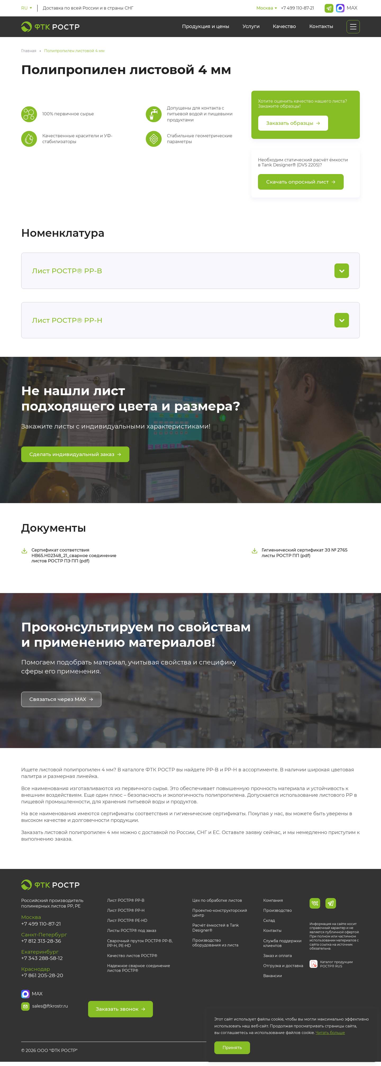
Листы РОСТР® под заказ (131, 931)
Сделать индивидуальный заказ (77, 456)
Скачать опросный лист (302, 183)
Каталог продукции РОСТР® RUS (336, 965)
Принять (232, 1047)
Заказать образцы (295, 123)
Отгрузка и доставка (283, 966)
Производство (277, 911)
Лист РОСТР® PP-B (125, 901)
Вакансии (272, 976)
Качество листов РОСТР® (132, 956)
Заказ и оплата (277, 956)
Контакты (321, 26)
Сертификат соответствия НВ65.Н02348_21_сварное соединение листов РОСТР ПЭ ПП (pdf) (68, 557)
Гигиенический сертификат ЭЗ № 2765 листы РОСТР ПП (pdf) (299, 554)
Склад (269, 921)
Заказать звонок (141, 1007)
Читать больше (330, 1032)
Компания (273, 901)
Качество (284, 26)
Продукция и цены (205, 26)
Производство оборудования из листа (215, 943)
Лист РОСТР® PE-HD (127, 921)
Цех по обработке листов (217, 901)
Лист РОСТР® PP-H (125, 911)
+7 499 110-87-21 (297, 8)
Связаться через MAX (62, 701)
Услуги (251, 26)
